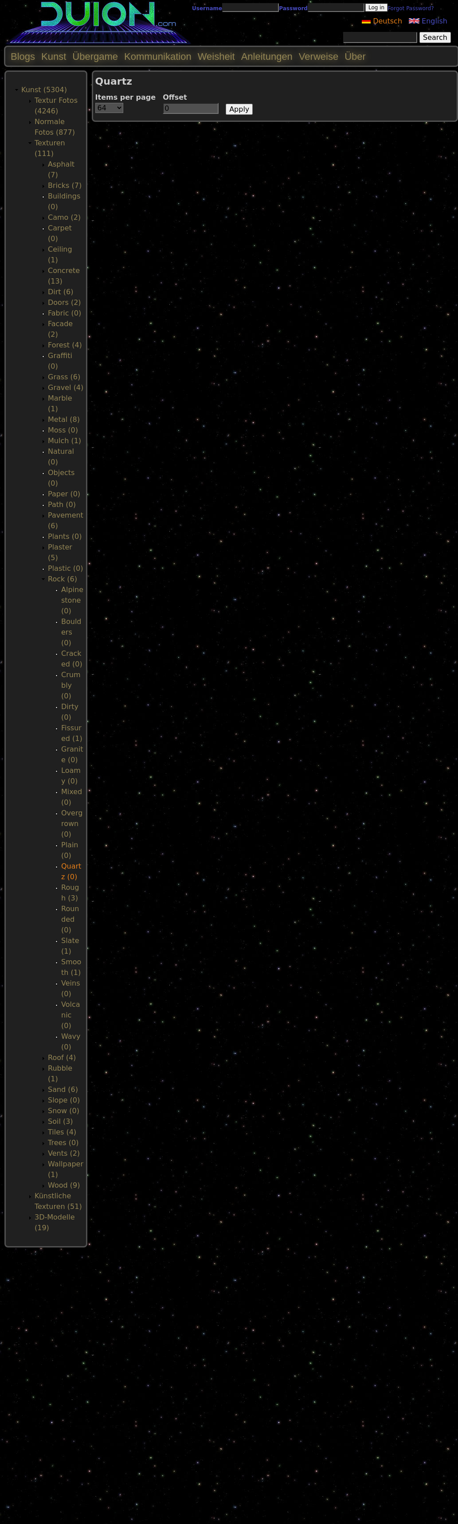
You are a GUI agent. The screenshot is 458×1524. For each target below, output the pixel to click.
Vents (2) (64, 1153)
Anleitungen (267, 56)
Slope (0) (64, 1100)
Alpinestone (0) (72, 600)
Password (293, 8)
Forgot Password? (411, 8)
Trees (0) (63, 1142)
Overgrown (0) (71, 823)
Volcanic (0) (70, 1015)
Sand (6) (63, 1089)
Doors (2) (64, 302)
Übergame (95, 56)
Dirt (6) (60, 292)
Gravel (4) (65, 387)
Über (355, 56)
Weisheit (216, 56)
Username (207, 8)
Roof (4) (62, 1057)
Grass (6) (64, 377)
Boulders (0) (71, 632)
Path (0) (62, 504)
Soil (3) (60, 1121)
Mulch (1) (64, 441)
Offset (175, 97)
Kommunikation (158, 56)
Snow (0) (63, 1111)
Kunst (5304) (44, 90)
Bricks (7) (65, 185)
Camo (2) (64, 217)
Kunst (53, 56)
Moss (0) (63, 430)
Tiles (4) (62, 1132)
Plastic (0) (65, 568)
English (428, 21)
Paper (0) (64, 494)
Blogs (23, 56)
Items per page (125, 97)
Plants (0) (65, 536)
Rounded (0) (70, 919)
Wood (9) (64, 1185)
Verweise (318, 56)
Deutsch (382, 21)
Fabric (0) (64, 313)
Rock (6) (62, 579)
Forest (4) (65, 345)
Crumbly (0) (70, 685)
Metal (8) (64, 419)
